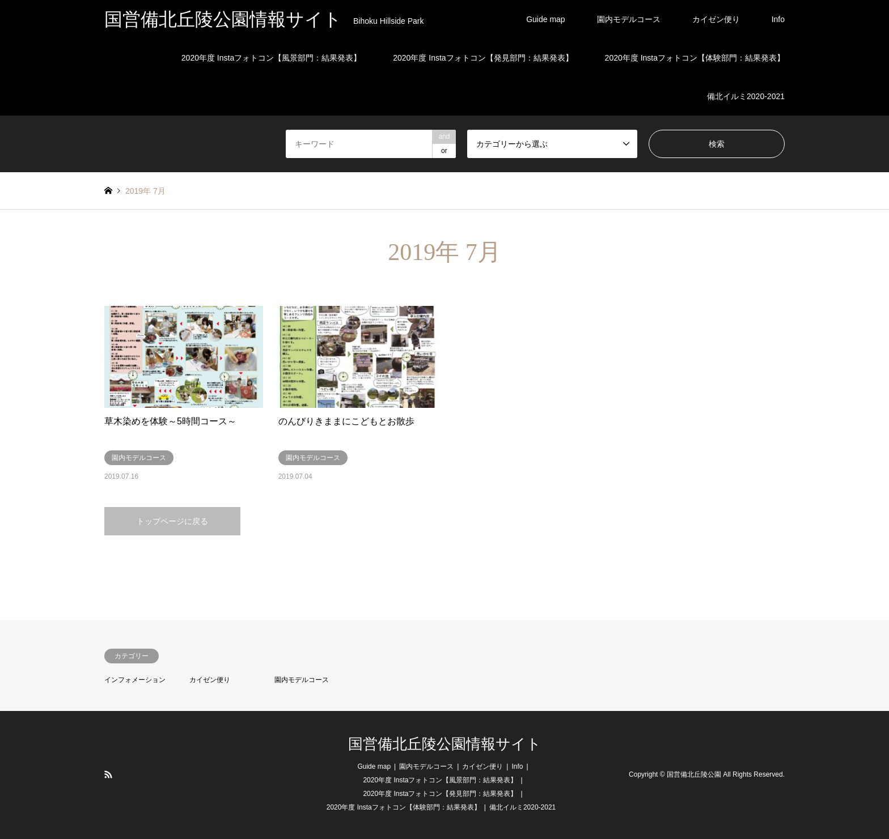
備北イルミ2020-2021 (746, 96)
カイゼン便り (716, 19)
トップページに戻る (172, 521)
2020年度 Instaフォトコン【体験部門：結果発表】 (695, 57)
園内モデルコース (629, 19)
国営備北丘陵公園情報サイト (444, 744)
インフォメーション (135, 680)
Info (778, 19)
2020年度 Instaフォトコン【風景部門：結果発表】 (271, 57)
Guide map (545, 19)
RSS (108, 774)
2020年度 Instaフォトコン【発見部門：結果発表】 (483, 57)
